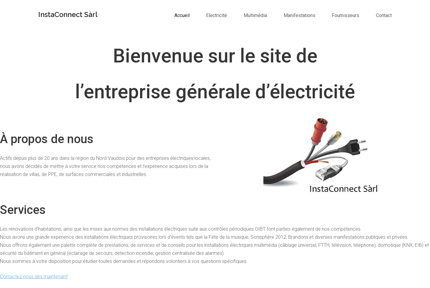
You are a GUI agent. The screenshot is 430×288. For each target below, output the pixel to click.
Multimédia (255, 15)
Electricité (216, 15)
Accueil (182, 15)
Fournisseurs (345, 15)
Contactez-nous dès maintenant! (34, 276)
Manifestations (299, 15)
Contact (384, 15)
